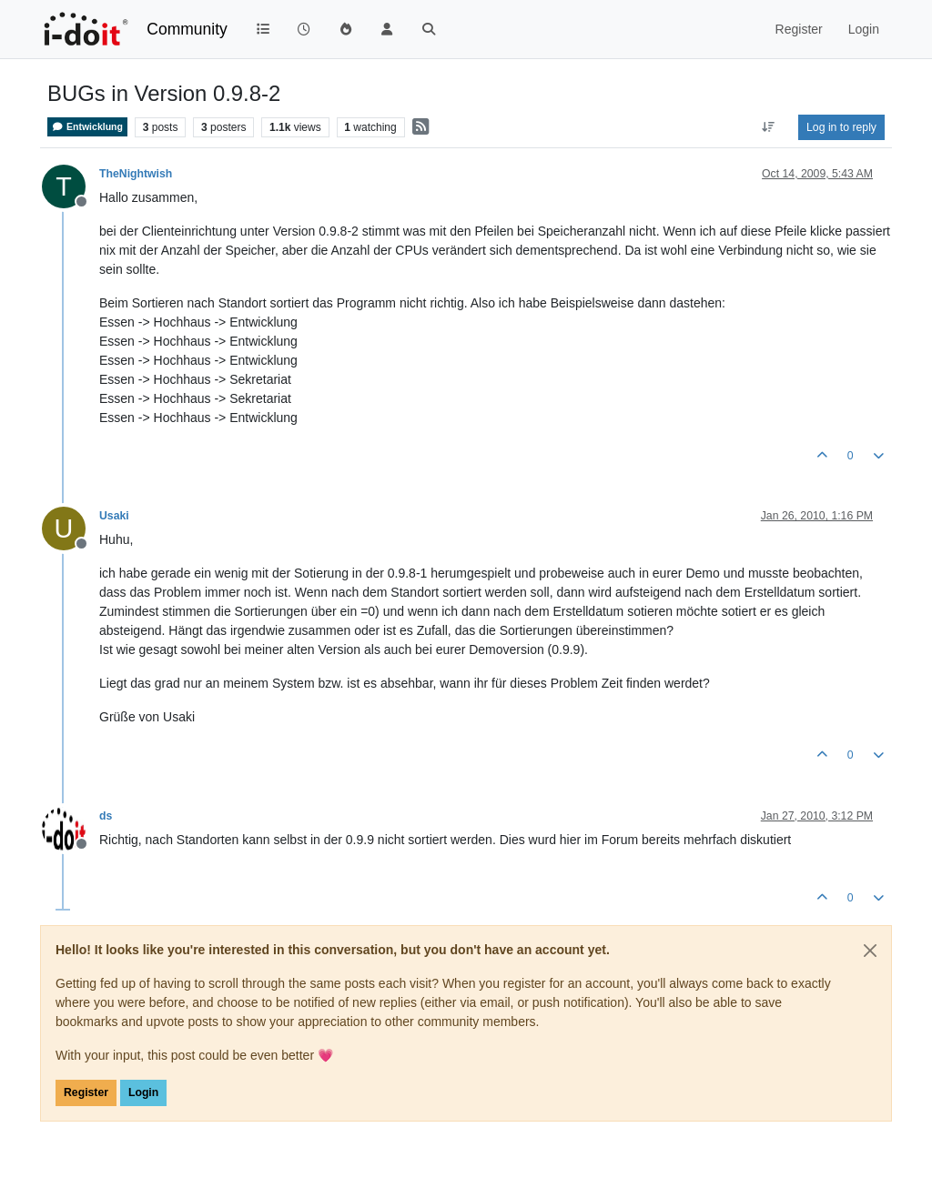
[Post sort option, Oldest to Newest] (769, 127)
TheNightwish (135, 173)
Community (187, 29)
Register (86, 1092)
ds (105, 816)
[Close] (870, 950)
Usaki (114, 515)
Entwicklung (87, 127)
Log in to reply (841, 127)
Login (143, 1092)
